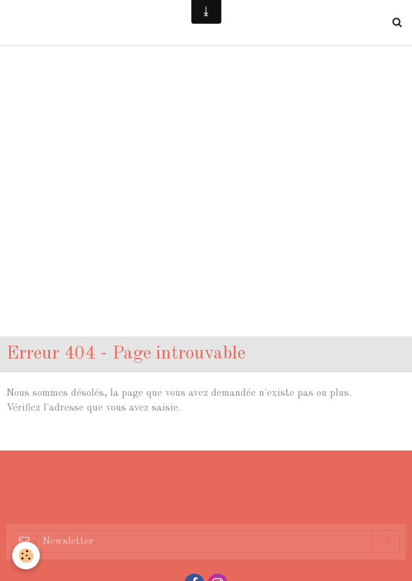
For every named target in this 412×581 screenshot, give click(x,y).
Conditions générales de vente (206, 503)
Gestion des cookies (206, 483)
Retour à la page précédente (70, 436)
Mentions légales (206, 463)
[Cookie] (26, 555)
